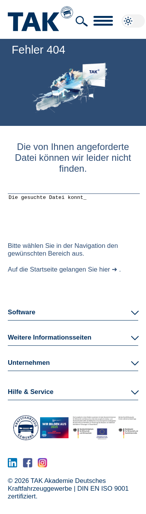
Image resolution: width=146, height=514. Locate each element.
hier (104, 275)
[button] (81, 21)
